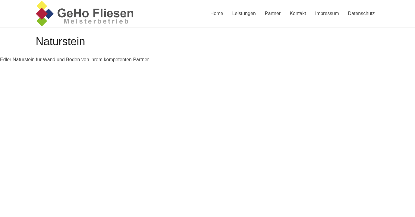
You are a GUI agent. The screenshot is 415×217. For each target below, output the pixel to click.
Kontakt (298, 13)
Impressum (327, 13)
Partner (273, 13)
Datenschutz (361, 13)
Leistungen (244, 13)
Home (216, 13)
